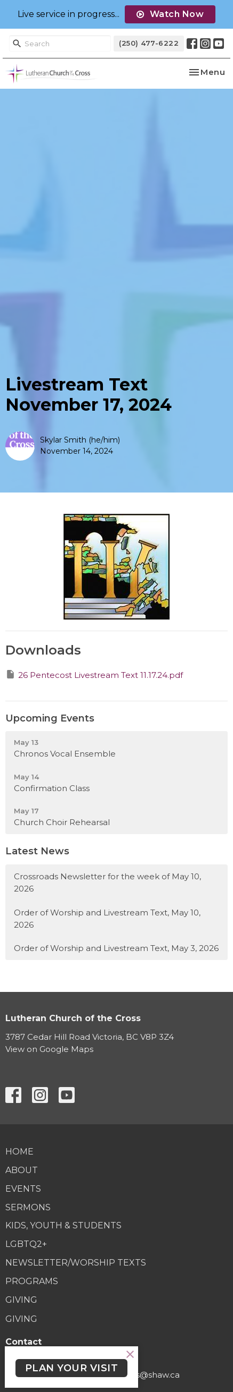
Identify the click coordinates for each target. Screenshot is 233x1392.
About (21, 1170)
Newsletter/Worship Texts (75, 1263)
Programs (31, 1281)
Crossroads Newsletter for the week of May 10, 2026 (107, 882)
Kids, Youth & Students (63, 1225)
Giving (21, 1300)
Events (23, 1189)
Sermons (28, 1207)
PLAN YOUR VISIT (71, 1368)
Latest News (37, 851)
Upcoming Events (49, 718)
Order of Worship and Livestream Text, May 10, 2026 (107, 918)
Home (19, 1152)
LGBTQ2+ (26, 1244)
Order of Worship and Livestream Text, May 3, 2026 (116, 948)
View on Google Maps (49, 1049)
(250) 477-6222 (149, 43)
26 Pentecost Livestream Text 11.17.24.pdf (94, 674)
